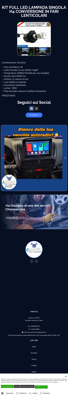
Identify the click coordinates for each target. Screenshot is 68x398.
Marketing (46, 393)
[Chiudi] (66, 376)
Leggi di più (55, 382)
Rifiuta (17, 386)
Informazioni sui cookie (27, 386)
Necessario (9, 393)
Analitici (34, 393)
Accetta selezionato (7, 386)
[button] (3, 158)
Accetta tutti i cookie (41, 387)
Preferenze (22, 393)
